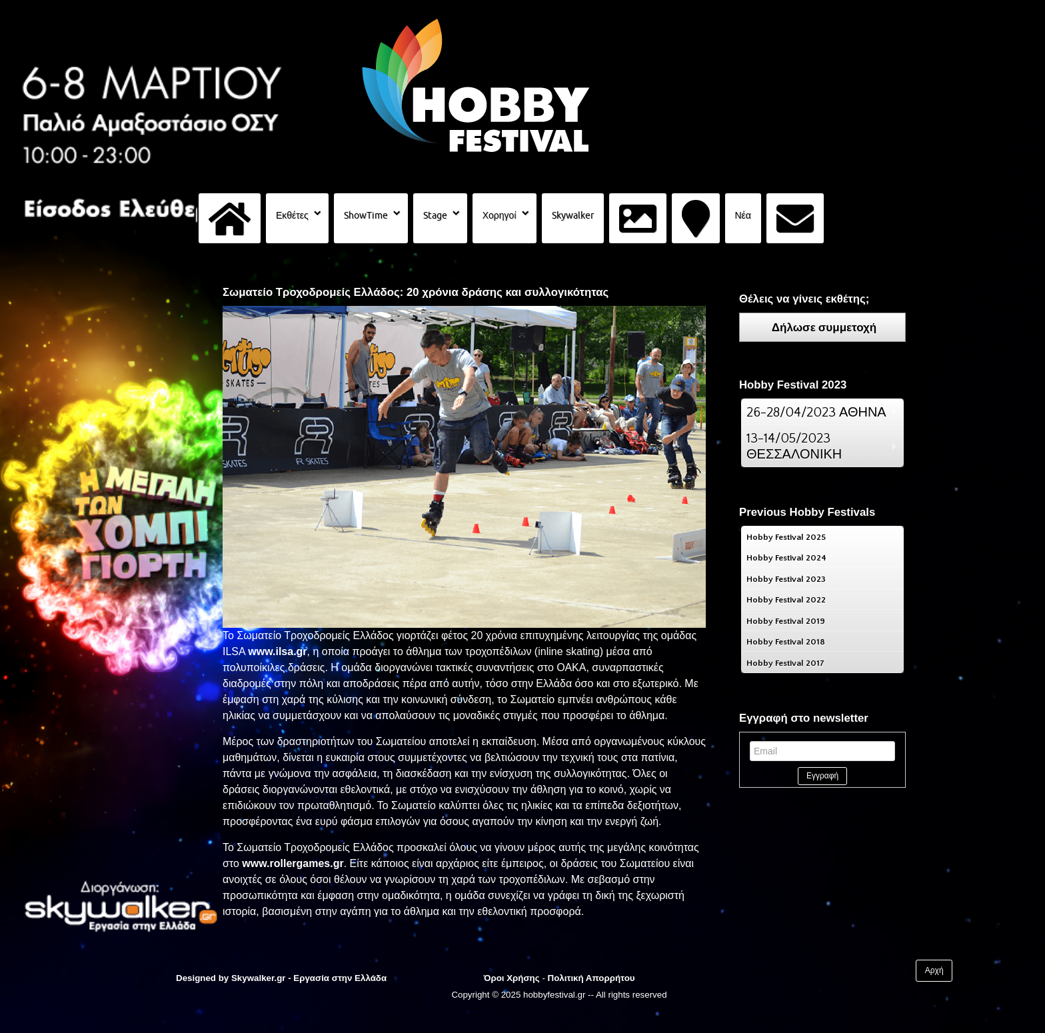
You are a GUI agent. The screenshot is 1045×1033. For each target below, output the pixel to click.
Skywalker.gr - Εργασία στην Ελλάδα (309, 978)
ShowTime (366, 215)
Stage (435, 215)
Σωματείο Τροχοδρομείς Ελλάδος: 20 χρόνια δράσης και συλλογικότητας (415, 292)
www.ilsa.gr (277, 651)
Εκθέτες (292, 215)
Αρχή (934, 970)
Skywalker (573, 215)
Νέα (743, 215)
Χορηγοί (500, 215)
